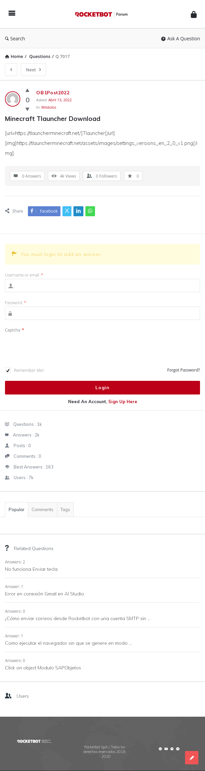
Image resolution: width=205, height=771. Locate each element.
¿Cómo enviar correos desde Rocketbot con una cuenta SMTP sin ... (78, 618)
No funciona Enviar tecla (31, 569)
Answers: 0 (15, 611)
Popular (17, 509)
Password (15, 303)
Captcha (14, 330)
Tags (65, 509)
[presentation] (55, 347)
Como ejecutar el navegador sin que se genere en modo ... (68, 643)
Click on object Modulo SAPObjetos (43, 668)
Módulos (49, 107)
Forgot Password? (183, 370)
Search (15, 38)
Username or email (24, 275)
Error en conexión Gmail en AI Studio (44, 594)
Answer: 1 (14, 586)
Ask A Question (180, 38)
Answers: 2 (15, 562)
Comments (42, 509)
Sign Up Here (122, 401)
